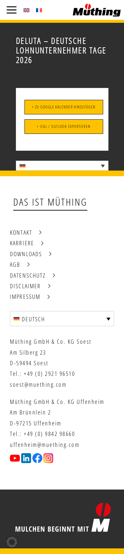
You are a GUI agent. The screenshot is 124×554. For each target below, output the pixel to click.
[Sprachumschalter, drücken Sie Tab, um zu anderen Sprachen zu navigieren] (62, 166)
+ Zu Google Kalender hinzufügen (64, 107)
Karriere (22, 243)
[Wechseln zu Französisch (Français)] (39, 10)
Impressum (25, 296)
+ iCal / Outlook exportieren (63, 126)
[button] (12, 542)
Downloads (26, 254)
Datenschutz (28, 275)
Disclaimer (25, 286)
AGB (15, 264)
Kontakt (21, 232)
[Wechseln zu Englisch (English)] (26, 10)
